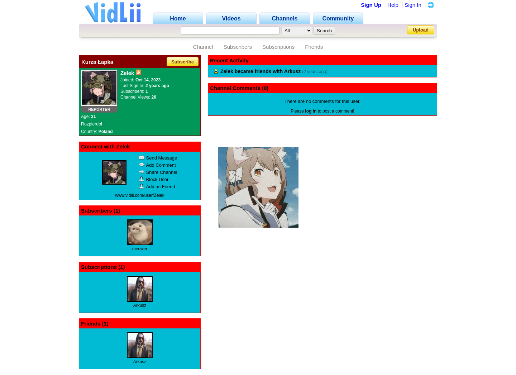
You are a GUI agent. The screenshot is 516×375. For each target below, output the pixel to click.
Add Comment (157, 165)
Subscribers (238, 47)
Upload (421, 30)
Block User (154, 179)
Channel (203, 47)
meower (140, 248)
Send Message (158, 158)
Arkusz (140, 305)
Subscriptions (278, 47)
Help (392, 5)
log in (310, 111)
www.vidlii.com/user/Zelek (139, 195)
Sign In (413, 5)
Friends (314, 47)
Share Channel (158, 172)
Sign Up (371, 5)
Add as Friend (157, 186)
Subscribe (182, 62)
